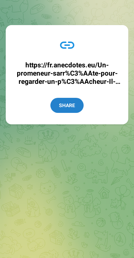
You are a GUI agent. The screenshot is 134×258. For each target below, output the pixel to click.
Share (67, 105)
